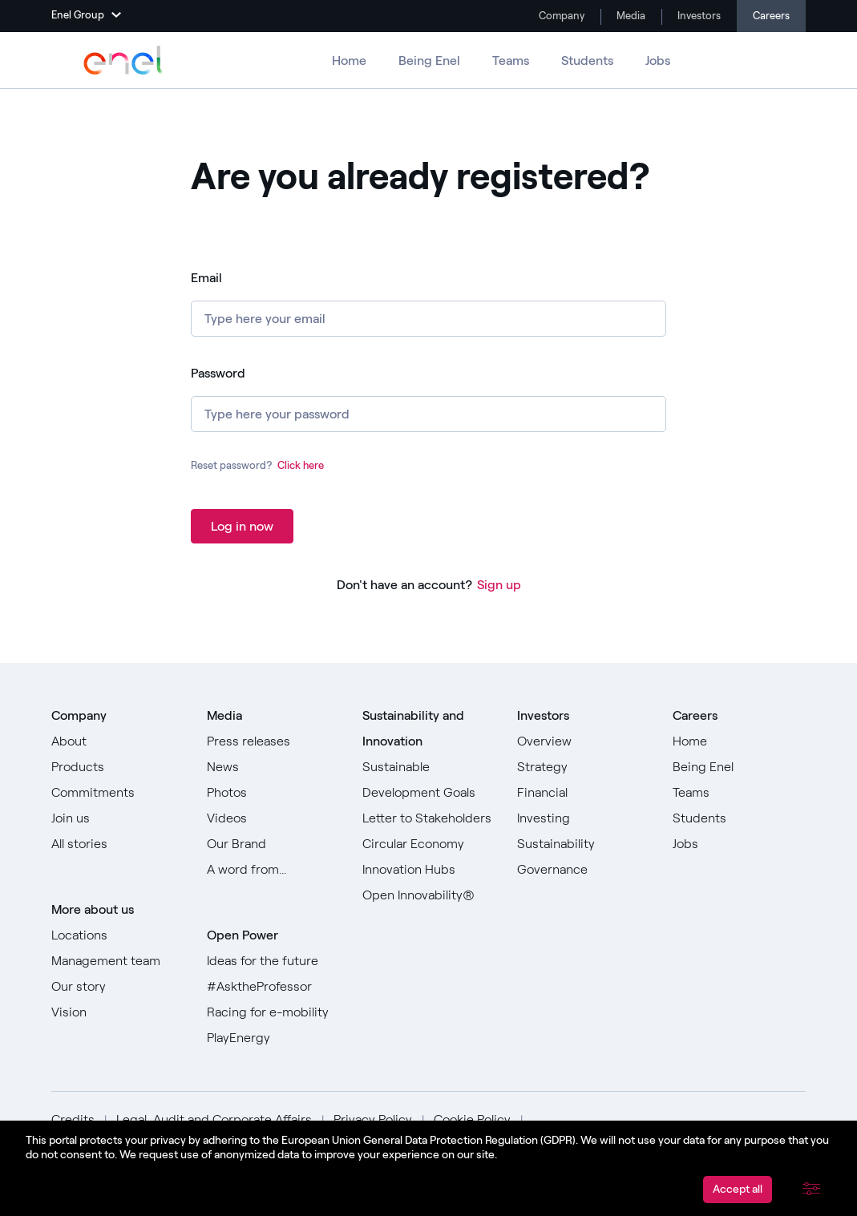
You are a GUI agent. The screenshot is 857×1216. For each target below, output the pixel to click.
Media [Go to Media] (629, 16)
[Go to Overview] (583, 741)
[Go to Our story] (117, 987)
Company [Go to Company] (560, 16)
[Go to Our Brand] (273, 844)
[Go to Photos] (273, 793)
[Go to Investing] (583, 818)
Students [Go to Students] (587, 60)
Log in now (242, 526)
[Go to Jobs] (739, 844)
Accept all (737, 1189)
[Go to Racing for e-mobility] (273, 1012)
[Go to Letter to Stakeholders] (428, 818)
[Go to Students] (739, 818)
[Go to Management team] (117, 961)
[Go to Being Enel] (739, 767)
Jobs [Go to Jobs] (657, 60)
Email (206, 277)
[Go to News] (273, 767)
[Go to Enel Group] (123, 60)
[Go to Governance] (583, 870)
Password (218, 373)
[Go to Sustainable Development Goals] (428, 780)
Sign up (499, 584)
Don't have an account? (404, 584)
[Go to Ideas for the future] (273, 961)
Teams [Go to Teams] (510, 60)
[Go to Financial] (583, 793)
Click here (300, 465)
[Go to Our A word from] (273, 870)
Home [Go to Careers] (349, 60)
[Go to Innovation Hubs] (428, 870)
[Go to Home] (739, 741)
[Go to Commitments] (117, 793)
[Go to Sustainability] (583, 844)
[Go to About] (117, 741)
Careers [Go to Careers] (771, 16)
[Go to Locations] (117, 935)
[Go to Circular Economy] (428, 844)
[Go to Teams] (739, 793)
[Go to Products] (117, 767)
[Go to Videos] (273, 818)
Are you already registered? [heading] (420, 177)
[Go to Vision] (117, 1012)
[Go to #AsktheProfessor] (273, 987)
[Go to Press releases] (273, 741)
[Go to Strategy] (583, 767)
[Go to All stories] (117, 844)
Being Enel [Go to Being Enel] (429, 60)
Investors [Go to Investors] (698, 16)
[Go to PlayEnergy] (273, 1038)
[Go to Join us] (117, 818)
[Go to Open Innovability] (428, 895)
